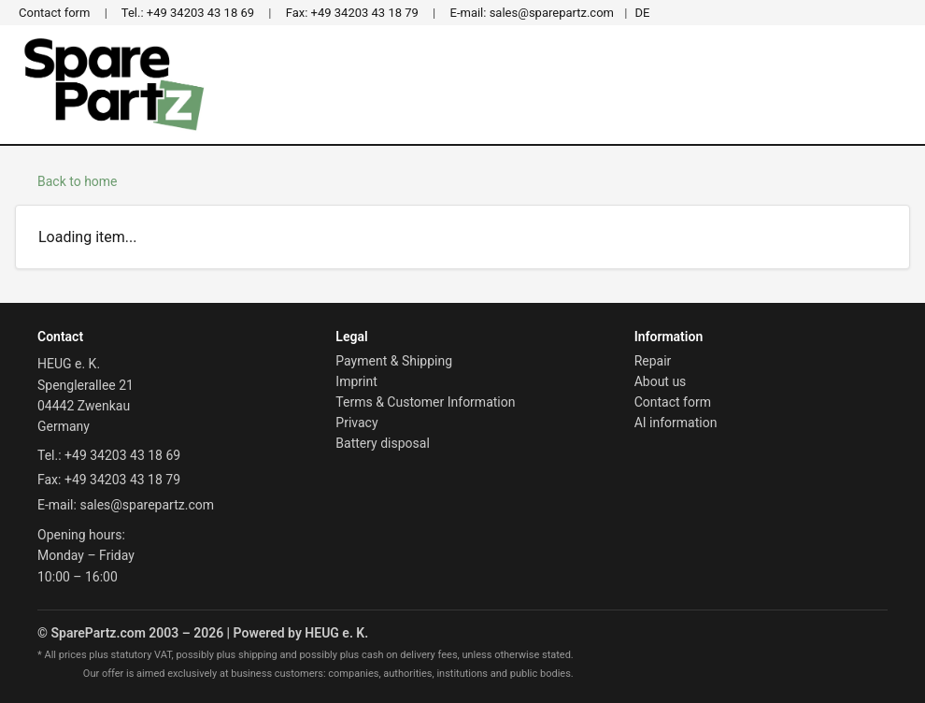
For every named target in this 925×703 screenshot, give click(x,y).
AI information (676, 422)
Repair (653, 360)
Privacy (356, 422)
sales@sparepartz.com (532, 13)
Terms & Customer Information (425, 402)
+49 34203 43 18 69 (187, 13)
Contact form (54, 13)
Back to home (77, 181)
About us (660, 381)
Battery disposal (382, 443)
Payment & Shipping (393, 360)
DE (641, 13)
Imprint (356, 381)
